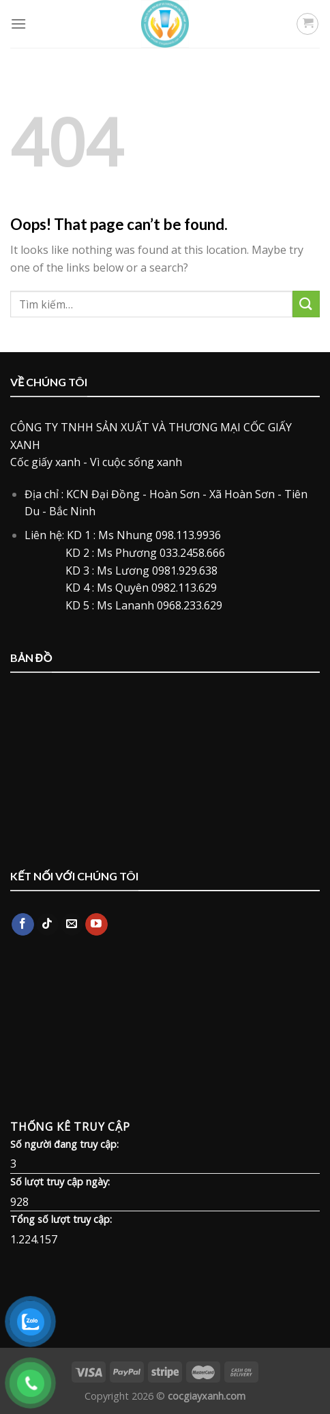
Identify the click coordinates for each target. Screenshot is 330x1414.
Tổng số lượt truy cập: (61, 1219)
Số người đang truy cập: (64, 1144)
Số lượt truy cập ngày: (60, 1181)
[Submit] (306, 304)
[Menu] (18, 23)
